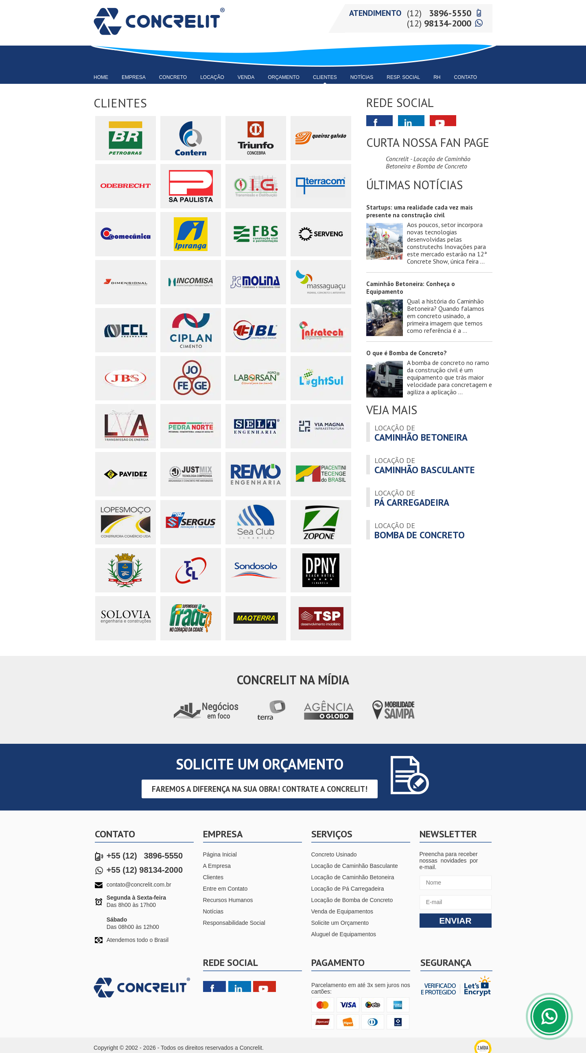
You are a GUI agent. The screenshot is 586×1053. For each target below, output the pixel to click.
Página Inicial (220, 854)
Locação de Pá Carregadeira (347, 888)
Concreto (173, 77)
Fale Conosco (549, 1016)
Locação (212, 77)
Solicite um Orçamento (340, 923)
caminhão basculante (424, 465)
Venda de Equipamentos (342, 911)
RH (436, 77)
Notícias (362, 77)
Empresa (134, 77)
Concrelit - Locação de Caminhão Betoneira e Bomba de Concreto (428, 162)
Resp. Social (403, 77)
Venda (246, 77)
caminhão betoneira (421, 432)
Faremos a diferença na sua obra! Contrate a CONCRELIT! (259, 789)
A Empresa (217, 866)
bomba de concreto (419, 530)
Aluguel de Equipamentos (343, 934)
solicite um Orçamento (259, 763)
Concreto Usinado (334, 854)
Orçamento (284, 77)
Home (101, 77)
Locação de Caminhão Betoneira (352, 877)
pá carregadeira (411, 497)
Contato (465, 77)
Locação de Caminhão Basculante (354, 866)
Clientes (325, 77)
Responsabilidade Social (234, 923)
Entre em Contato (225, 888)
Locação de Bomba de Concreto (352, 900)
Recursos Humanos (228, 900)
